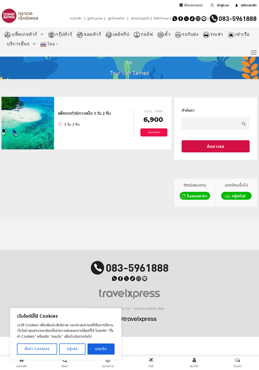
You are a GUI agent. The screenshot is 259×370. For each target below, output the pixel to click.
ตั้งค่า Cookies (37, 349)
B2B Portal (161, 18)
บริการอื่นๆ (18, 44)
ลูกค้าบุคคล (94, 18)
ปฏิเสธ (72, 349)
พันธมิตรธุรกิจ (140, 18)
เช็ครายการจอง (193, 5)
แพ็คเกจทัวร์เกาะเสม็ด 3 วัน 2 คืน (84, 113)
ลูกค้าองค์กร (116, 18)
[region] (65, 334)
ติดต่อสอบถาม (194, 192)
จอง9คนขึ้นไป (236, 192)
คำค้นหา (188, 110)
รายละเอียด (154, 132)
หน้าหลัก (76, 18)
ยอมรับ (101, 349)
